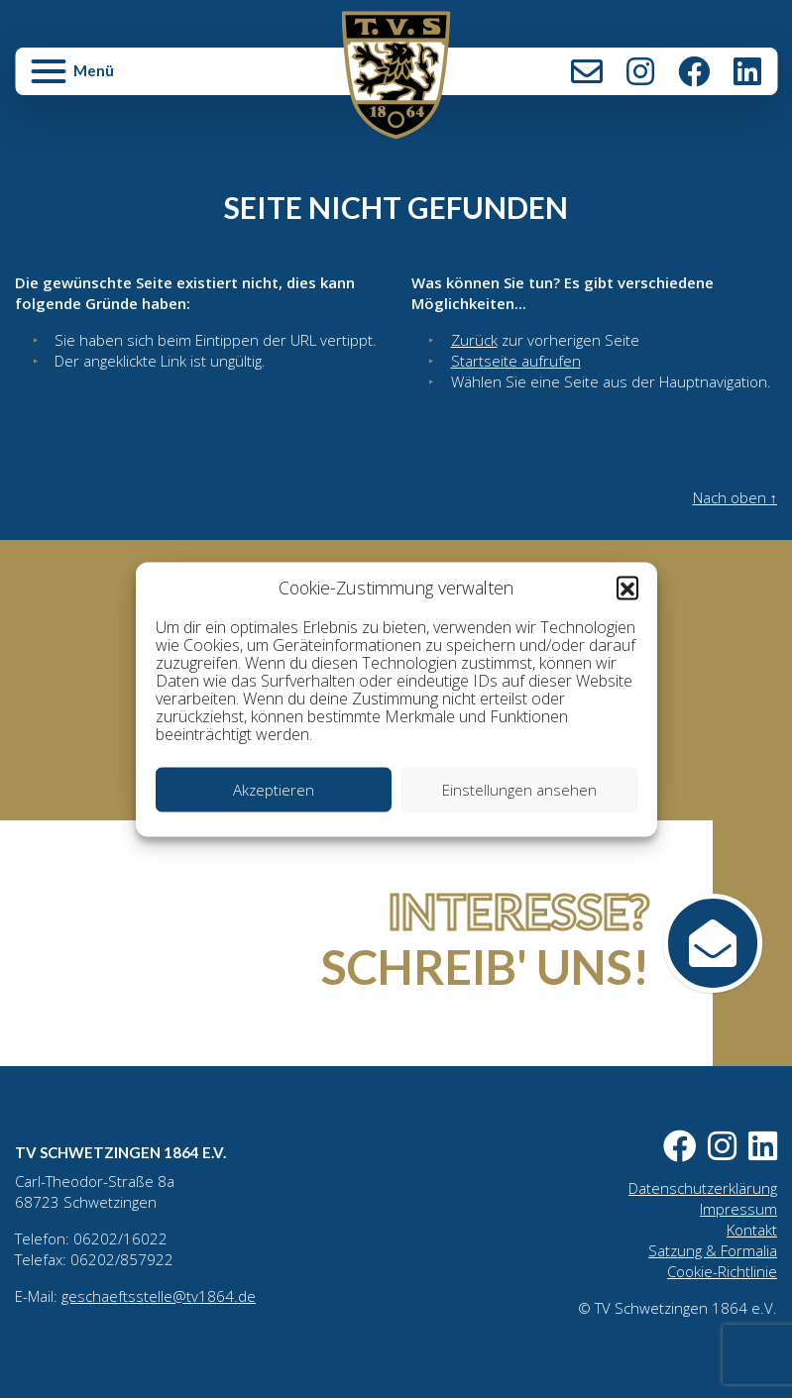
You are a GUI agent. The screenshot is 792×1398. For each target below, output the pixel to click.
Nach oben (735, 497)
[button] (627, 587)
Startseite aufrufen (516, 361)
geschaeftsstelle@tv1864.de (158, 1296)
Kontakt (587, 71)
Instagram (640, 71)
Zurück (474, 340)
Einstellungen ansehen (519, 790)
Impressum (738, 1209)
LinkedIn (747, 71)
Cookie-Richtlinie (722, 1271)
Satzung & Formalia (712, 1250)
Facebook (694, 71)
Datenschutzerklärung (702, 1188)
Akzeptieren (273, 790)
